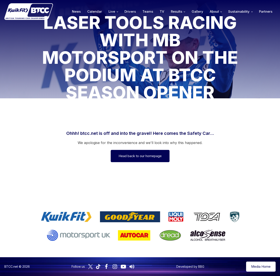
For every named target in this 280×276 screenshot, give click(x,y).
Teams (147, 11)
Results (176, 11)
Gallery (197, 11)
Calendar (94, 11)
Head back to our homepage (140, 156)
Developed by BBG (190, 266)
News (76, 11)
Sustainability (239, 11)
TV (162, 11)
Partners (265, 11)
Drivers (130, 11)
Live (111, 11)
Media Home (261, 266)
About (214, 11)
